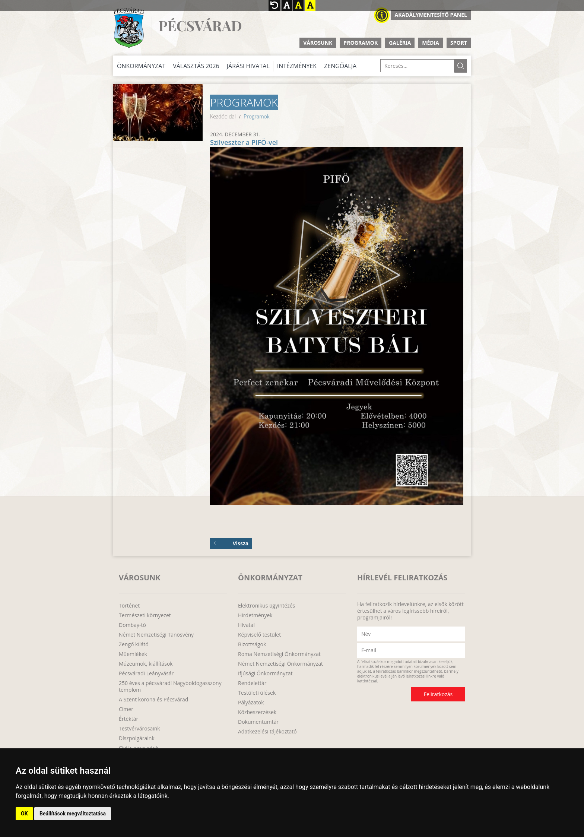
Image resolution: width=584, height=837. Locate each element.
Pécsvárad (200, 26)
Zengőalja (340, 66)
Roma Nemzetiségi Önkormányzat (279, 654)
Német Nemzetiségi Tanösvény (156, 634)
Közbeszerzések (257, 712)
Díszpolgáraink (137, 738)
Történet (129, 605)
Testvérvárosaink (139, 728)
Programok (360, 42)
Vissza (231, 543)
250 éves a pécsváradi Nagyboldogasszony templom (170, 686)
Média (430, 42)
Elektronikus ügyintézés (266, 605)
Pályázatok (251, 702)
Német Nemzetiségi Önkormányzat (280, 663)
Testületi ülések (257, 692)
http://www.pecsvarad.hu (128, 27)
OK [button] (24, 814)
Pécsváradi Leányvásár (146, 673)
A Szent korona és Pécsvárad (153, 699)
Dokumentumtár (258, 722)
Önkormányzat (141, 66)
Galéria (400, 42)
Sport (458, 42)
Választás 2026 (196, 66)
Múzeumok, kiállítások (146, 663)
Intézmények (297, 66)
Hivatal (246, 625)
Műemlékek (133, 654)
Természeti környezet (145, 615)
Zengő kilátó (134, 644)
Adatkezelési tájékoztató (267, 731)
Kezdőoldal (223, 116)
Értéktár (128, 719)
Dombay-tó (132, 625)
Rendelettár (252, 683)
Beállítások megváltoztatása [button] (72, 814)
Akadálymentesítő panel (431, 14)
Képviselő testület (259, 634)
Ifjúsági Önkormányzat (265, 673)
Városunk (317, 42)
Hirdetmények (255, 615)
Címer (126, 709)
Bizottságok (252, 644)
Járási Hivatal (248, 66)
